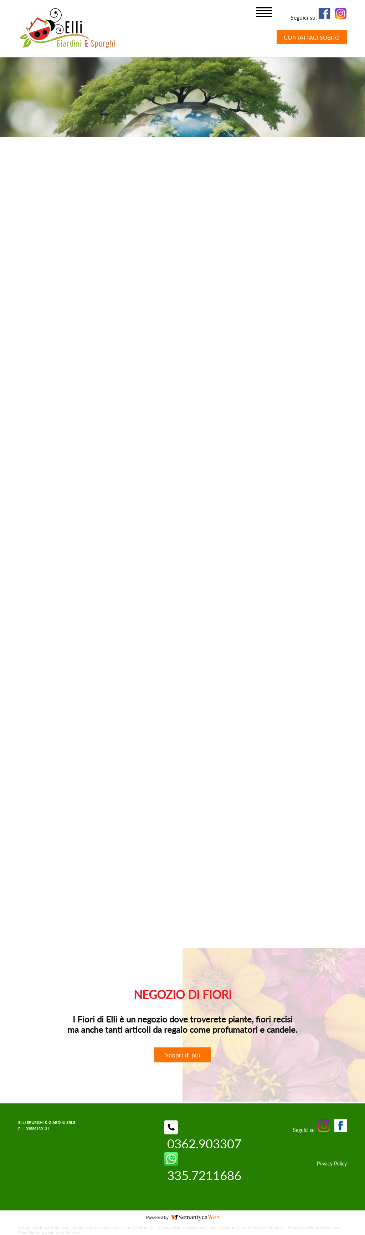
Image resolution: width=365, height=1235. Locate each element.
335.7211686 (202, 1168)
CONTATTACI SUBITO (312, 37)
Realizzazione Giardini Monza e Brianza (246, 1227)
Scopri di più (182, 1055)
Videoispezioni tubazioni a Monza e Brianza (113, 1227)
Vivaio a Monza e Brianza (182, 1227)
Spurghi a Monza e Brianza (43, 1227)
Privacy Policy (332, 1163)
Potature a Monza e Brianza (313, 1227)
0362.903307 (202, 1136)
